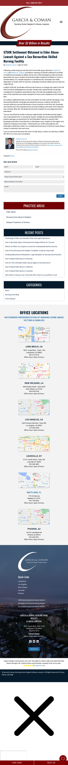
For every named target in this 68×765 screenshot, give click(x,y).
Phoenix (21, 593)
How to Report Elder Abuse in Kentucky (19, 259)
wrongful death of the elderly (30, 147)
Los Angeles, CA (34, 419)
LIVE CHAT (17, 762)
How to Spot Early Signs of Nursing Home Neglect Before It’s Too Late (29, 242)
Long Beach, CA (34, 346)
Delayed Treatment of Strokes (18, 222)
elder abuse (50, 145)
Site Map (10, 675)
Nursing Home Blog (12, 295)
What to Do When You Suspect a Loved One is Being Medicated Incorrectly (31, 246)
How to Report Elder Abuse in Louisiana (19, 271)
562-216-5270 (34, 631)
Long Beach (22, 581)
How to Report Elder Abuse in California (19, 267)
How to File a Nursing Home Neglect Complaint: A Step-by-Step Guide (29, 250)
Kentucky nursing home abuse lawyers (31, 603)
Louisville (21, 590)
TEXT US (51, 762)
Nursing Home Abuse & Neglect (18, 217)
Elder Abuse (11, 212)
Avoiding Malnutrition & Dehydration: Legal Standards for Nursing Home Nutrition (33, 255)
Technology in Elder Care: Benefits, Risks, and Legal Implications (27, 238)
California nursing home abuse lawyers (31, 600)
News (12, 156)
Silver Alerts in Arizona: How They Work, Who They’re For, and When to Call (31, 275)
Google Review (39, 665)
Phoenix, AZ (34, 529)
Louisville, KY (34, 456)
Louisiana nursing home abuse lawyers (31, 606)
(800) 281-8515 (36, 3)
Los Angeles (22, 584)
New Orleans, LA (34, 383)
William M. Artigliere (18, 73)
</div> (13, 757)
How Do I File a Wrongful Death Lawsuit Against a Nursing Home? (28, 263)
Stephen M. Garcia (33, 150)
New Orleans (22, 587)
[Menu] (61, 21)
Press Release (10, 299)
